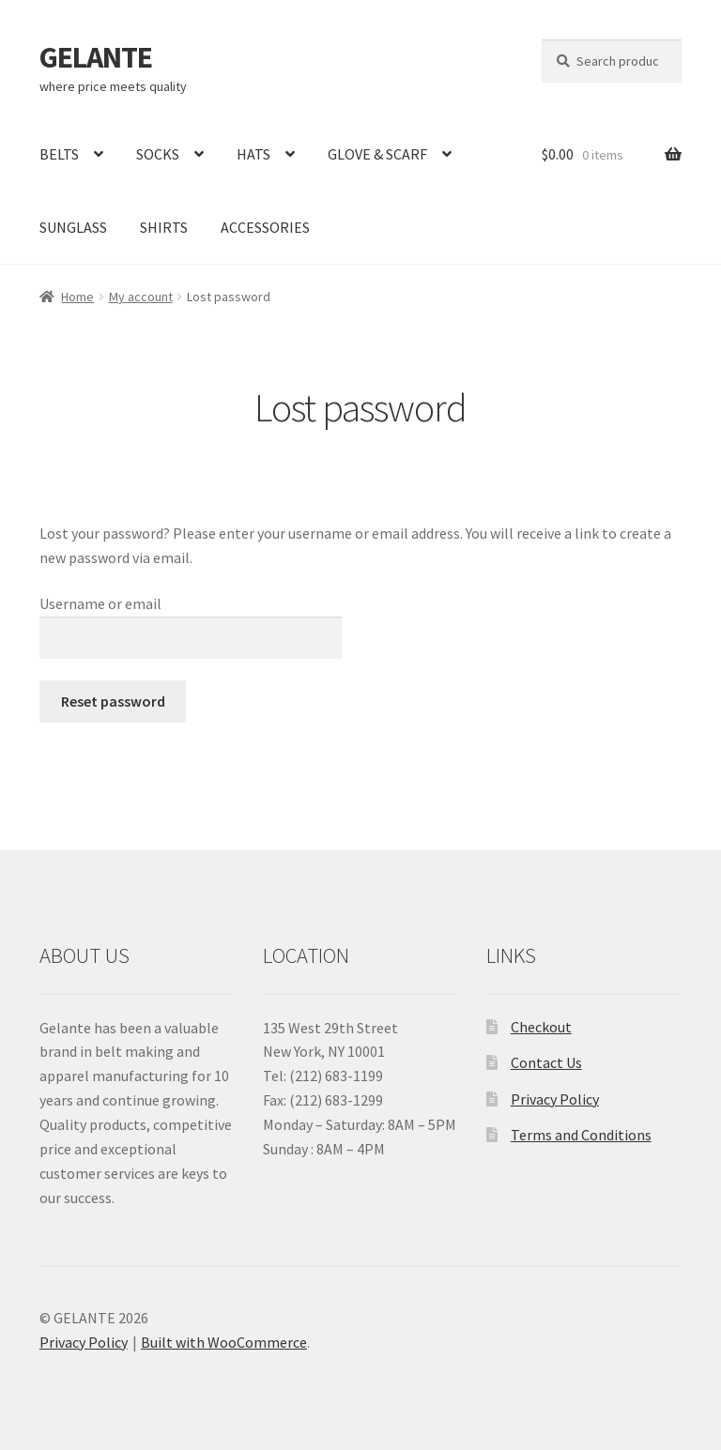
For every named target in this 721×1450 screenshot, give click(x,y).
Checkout (541, 1026)
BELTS (59, 154)
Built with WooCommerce (224, 1342)
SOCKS (157, 154)
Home (77, 296)
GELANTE (95, 57)
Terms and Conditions (581, 1134)
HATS (253, 154)
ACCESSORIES (265, 227)
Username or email (100, 603)
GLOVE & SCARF (377, 154)
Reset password (113, 701)
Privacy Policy (555, 1099)
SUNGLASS (73, 227)
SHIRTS (164, 227)
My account (141, 296)
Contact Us (546, 1062)
